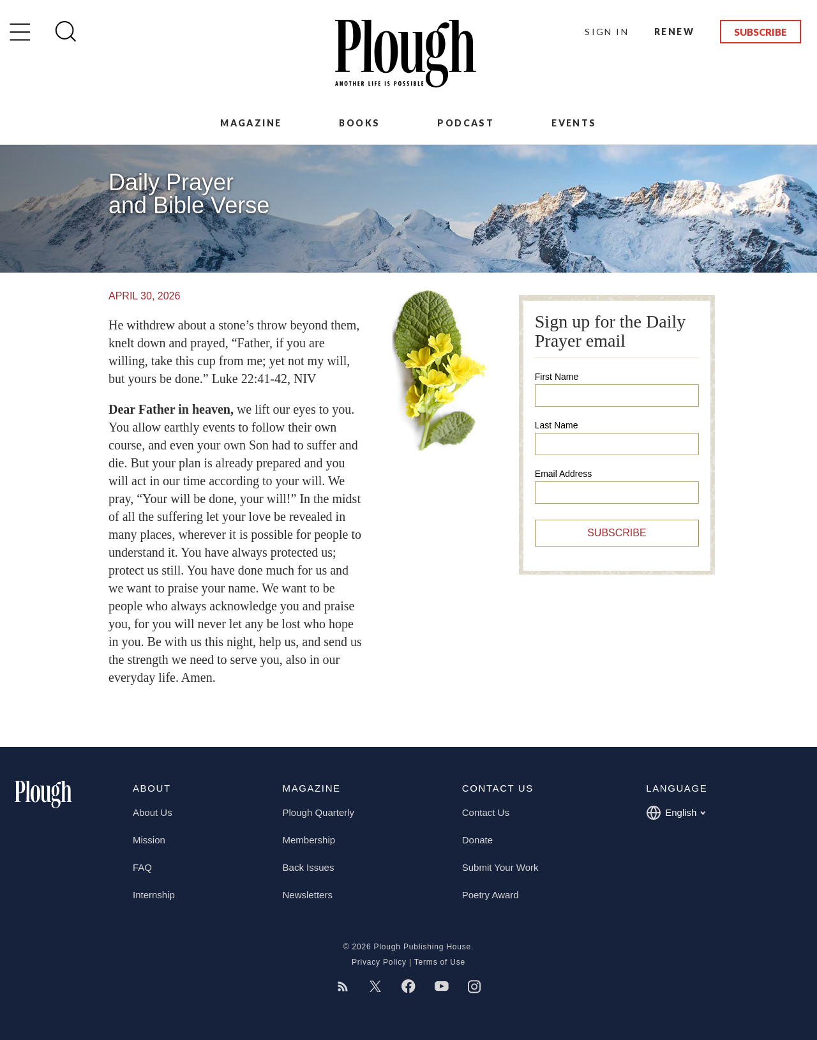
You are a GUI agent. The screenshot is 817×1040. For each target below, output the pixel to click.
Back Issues (308, 867)
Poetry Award (490, 894)
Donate (477, 839)
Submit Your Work (500, 867)
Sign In (607, 31)
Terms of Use (439, 962)
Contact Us (485, 812)
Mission (149, 839)
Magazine (250, 122)
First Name (556, 376)
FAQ (142, 867)
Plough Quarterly (319, 812)
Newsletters (308, 894)
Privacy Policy (379, 962)
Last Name (556, 425)
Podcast (465, 122)
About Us (152, 812)
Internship (154, 894)
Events (573, 122)
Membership (309, 839)
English (675, 812)
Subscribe (760, 32)
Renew (674, 31)
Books (359, 122)
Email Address (563, 473)
